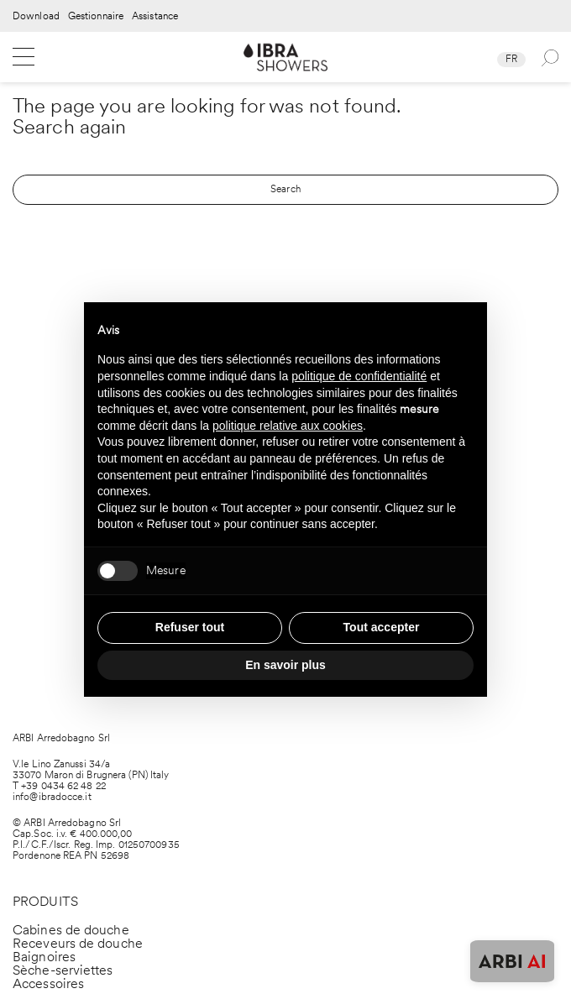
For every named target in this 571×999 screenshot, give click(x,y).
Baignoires (44, 957)
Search (285, 189)
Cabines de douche (71, 930)
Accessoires (48, 983)
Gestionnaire (95, 16)
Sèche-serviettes (63, 970)
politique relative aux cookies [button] (287, 425)
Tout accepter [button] (381, 627)
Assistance (155, 16)
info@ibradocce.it (52, 797)
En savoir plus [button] (285, 665)
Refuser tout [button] (189, 627)
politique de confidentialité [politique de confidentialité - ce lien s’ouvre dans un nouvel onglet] (359, 376)
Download (36, 16)
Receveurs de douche (78, 943)
